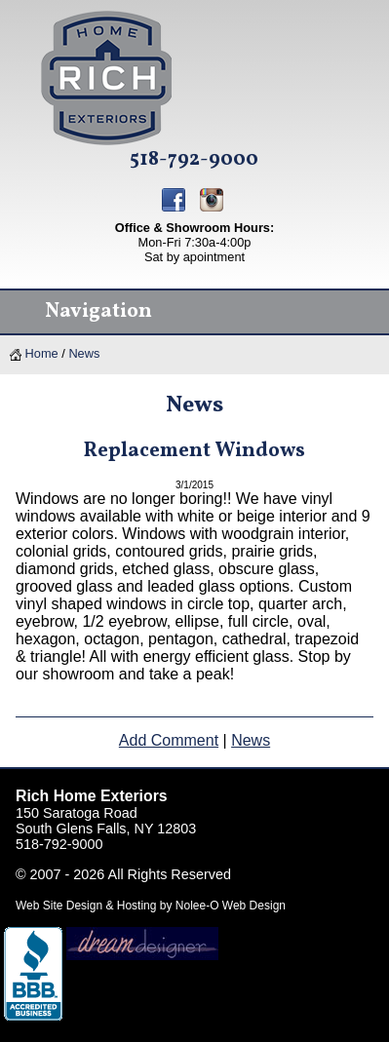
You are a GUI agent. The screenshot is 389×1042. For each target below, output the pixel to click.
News (83, 353)
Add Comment (168, 740)
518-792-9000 (194, 160)
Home (34, 353)
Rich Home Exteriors (92, 796)
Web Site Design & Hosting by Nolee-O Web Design (151, 905)
